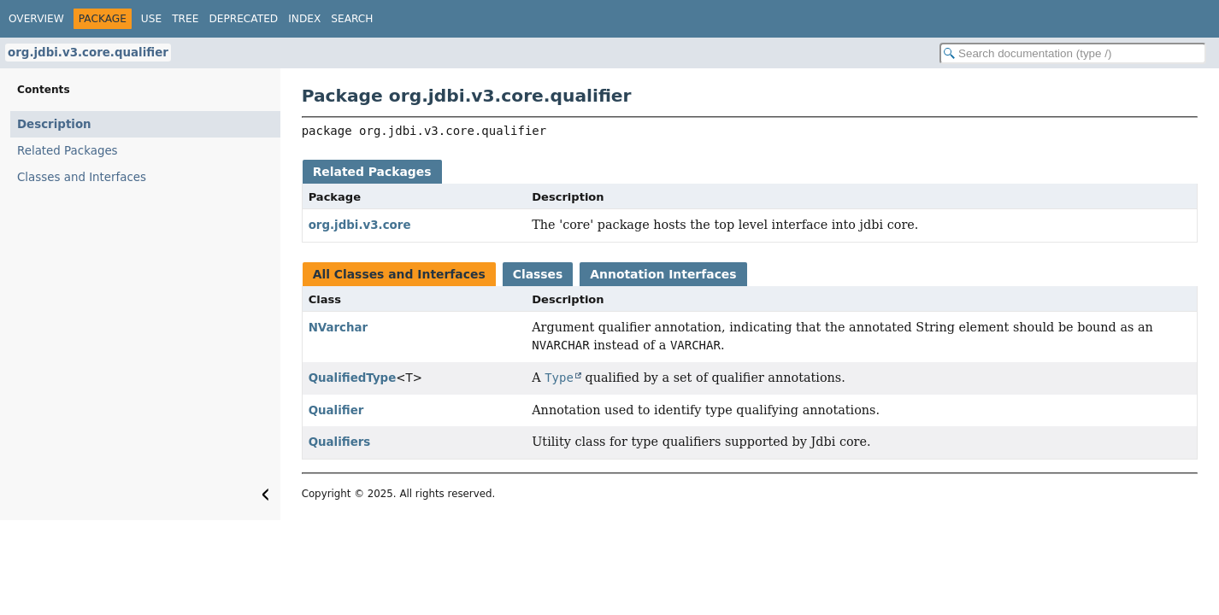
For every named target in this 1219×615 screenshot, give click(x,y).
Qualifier (336, 410)
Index (304, 19)
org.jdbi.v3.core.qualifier (88, 52)
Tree (185, 19)
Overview (36, 19)
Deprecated (243, 19)
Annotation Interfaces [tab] (663, 274)
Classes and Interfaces (81, 177)
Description (54, 124)
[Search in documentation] (1072, 53)
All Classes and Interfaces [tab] (399, 274)
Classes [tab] (538, 274)
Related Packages (67, 150)
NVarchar (338, 327)
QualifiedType (353, 378)
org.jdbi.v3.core (360, 225)
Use (151, 19)
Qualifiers (340, 442)
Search (352, 19)
